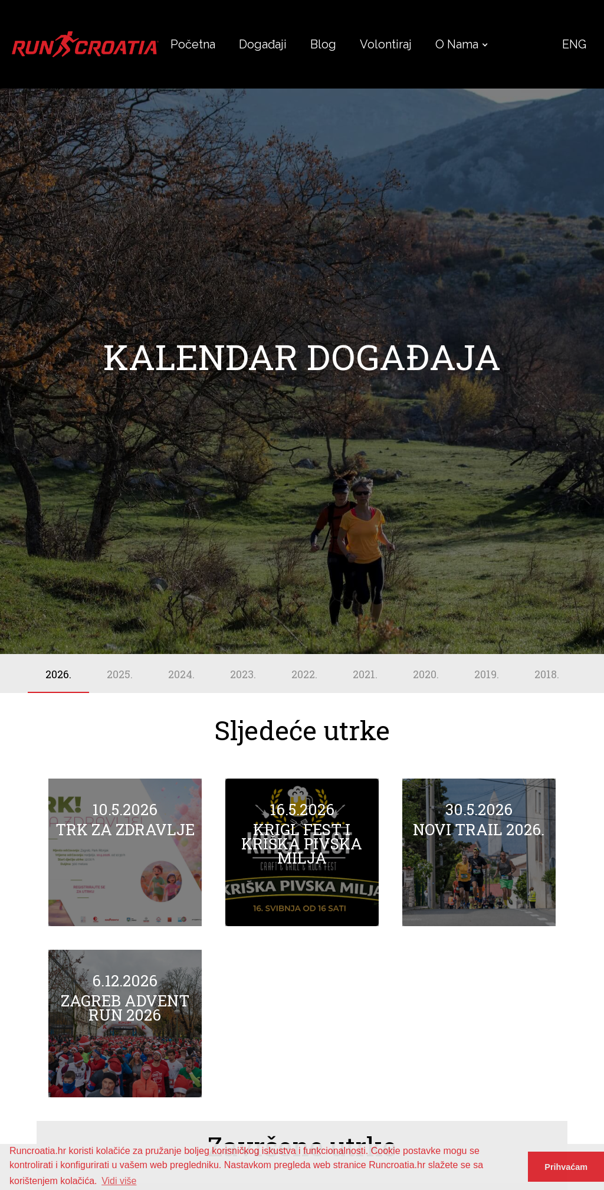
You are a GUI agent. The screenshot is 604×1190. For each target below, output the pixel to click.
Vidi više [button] (118, 1181)
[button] (457, 44)
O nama (456, 44)
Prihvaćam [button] (565, 1167)
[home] (85, 44)
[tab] (58, 673)
